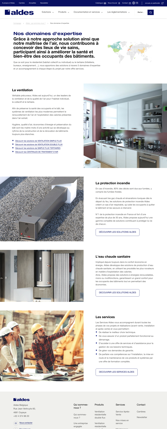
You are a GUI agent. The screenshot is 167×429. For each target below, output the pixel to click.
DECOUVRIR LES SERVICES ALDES (116, 372)
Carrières (141, 412)
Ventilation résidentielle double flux (100, 415)
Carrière (22, 3)
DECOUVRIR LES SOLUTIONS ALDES (117, 293)
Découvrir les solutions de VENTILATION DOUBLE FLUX (38, 145)
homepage (17, 23)
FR (137, 3)
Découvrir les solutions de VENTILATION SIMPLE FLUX (38, 141)
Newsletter (44, 3)
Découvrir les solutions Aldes (117, 232)
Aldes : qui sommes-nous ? (36, 23)
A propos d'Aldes (8, 3)
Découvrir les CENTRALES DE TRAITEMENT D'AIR (36, 152)
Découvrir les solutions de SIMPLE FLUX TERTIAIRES (37, 148)
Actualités (32, 3)
